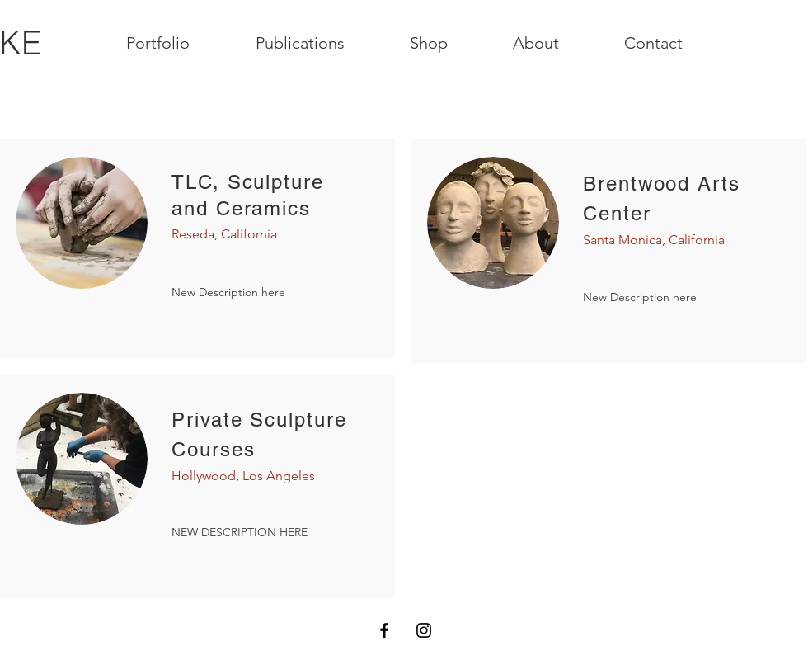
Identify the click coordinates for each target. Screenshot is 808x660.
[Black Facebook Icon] (384, 630)
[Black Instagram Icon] (424, 630)
